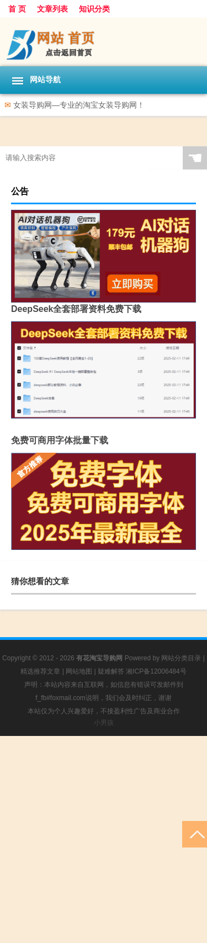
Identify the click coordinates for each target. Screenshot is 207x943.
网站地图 (79, 671)
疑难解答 (111, 671)
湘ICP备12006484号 (156, 671)
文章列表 (52, 8)
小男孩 (104, 723)
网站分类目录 (181, 658)
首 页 (17, 8)
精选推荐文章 (40, 671)
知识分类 (94, 8)
